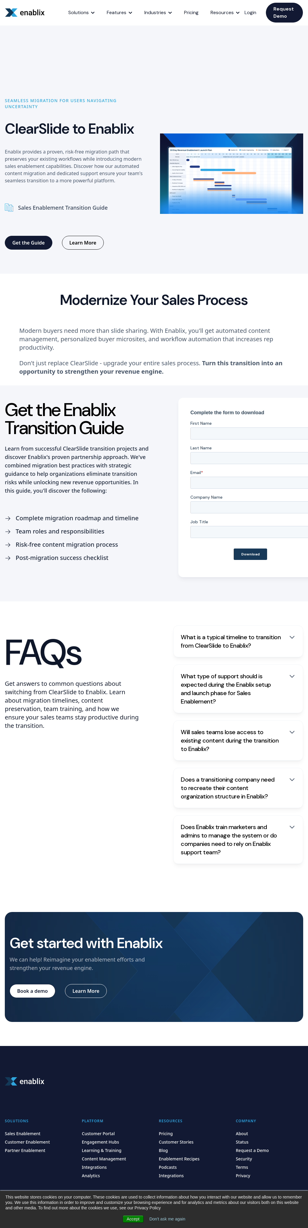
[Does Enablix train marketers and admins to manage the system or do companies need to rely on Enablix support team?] (238, 839)
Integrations (94, 1167)
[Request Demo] (284, 13)
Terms (242, 1167)
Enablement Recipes (179, 1159)
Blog (163, 1150)
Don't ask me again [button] (167, 1219)
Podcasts (168, 1167)
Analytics (91, 1175)
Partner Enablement (25, 1150)
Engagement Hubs (100, 1142)
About (242, 1133)
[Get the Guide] (28, 243)
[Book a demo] (32, 991)
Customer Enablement (27, 1142)
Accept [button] (133, 1219)
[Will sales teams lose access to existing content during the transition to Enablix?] (238, 740)
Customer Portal (98, 1133)
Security (244, 1159)
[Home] (26, 12)
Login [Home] (250, 12)
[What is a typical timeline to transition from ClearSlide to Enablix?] (238, 641)
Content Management (104, 1159)
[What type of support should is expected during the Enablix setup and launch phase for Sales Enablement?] (238, 689)
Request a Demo (252, 1150)
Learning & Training (102, 1150)
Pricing (166, 1133)
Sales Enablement (22, 1133)
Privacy (243, 1175)
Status (242, 1142)
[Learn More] (83, 243)
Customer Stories (176, 1142)
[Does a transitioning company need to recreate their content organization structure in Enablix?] (238, 788)
